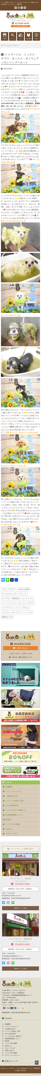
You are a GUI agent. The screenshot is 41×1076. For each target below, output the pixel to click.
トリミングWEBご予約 (15, 801)
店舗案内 (9, 787)
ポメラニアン (17, 612)
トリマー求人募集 (13, 824)
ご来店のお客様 (23, 589)
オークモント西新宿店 (10, 598)
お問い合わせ (20, 648)
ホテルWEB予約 (12, 805)
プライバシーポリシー (12, 1055)
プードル (5, 612)
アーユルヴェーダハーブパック (14, 594)
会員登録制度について (14, 815)
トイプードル (7, 608)
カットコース (27, 598)
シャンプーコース (9, 603)
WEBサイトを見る (20, 908)
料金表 (8, 820)
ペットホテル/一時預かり (15, 810)
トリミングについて (13, 791)
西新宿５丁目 (7, 617)
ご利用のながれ (12, 796)
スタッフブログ (8, 589)
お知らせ (9, 829)
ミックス (28, 612)
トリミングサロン (22, 608)
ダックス (22, 603)
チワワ (31, 603)
